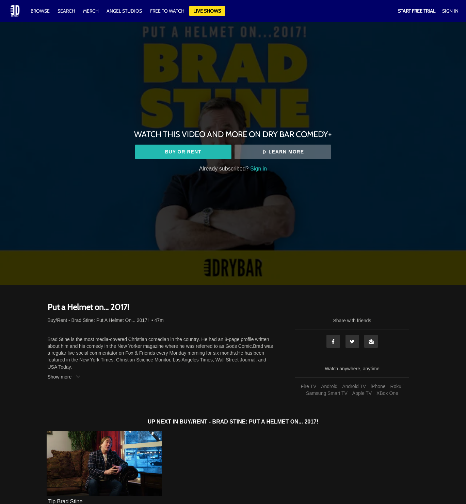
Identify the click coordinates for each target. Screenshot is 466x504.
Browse (41, 11)
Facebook (333, 341)
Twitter (352, 341)
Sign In (450, 11)
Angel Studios (124, 11)
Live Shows (207, 11)
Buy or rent (183, 151)
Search (67, 11)
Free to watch (167, 11)
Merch (91, 11)
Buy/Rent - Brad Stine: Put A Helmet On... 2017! (98, 320)
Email (371, 341)
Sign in (258, 168)
